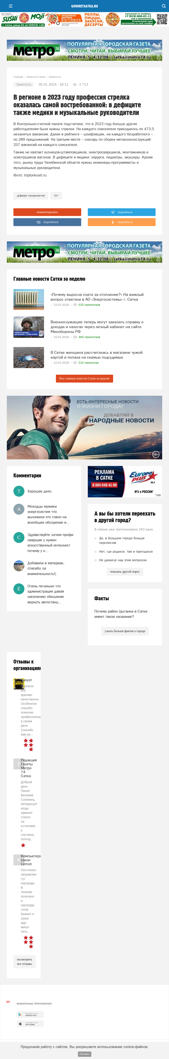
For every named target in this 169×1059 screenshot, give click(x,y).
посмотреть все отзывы (24, 962)
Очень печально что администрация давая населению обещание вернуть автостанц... (46, 594)
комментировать (47, 212)
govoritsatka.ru (84, 6)
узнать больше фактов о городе (125, 631)
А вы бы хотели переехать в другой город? (124, 517)
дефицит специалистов (31, 195)
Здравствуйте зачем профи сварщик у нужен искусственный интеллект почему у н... (50, 542)
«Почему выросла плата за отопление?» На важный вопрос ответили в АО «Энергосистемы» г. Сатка (97, 297)
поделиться (122, 212)
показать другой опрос (125, 571)
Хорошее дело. (40, 491)
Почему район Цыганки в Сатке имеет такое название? (120, 614)
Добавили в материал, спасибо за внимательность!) (46, 568)
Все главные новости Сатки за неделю (84, 378)
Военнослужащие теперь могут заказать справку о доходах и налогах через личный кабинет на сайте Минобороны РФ (97, 327)
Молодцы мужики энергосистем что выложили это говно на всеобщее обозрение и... (49, 514)
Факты (101, 598)
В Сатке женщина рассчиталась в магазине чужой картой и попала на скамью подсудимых (97, 355)
